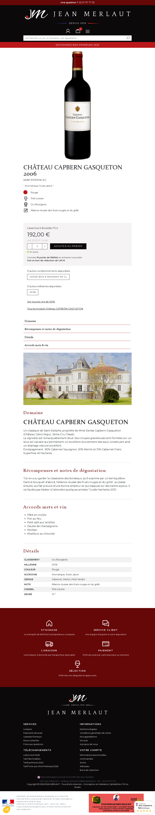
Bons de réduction (89, 770)
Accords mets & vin (36, 345)
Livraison (27, 729)
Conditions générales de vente (95, 733)
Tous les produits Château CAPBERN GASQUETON (55, 308)
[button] (6, 809)
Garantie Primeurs (32, 737)
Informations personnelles (93, 755)
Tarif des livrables (31, 759)
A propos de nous (89, 744)
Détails (29, 337)
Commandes (86, 759)
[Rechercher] (77, 38)
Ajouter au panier (68, 246)
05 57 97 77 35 (109, 781)
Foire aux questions (33, 744)
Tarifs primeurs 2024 (33, 762)
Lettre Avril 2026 (31, 755)
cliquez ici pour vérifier (105, 777)
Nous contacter (31, 740)
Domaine (30, 321)
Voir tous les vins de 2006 (41, 301)
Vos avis (84, 740)
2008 (33, 292)
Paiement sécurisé (32, 733)
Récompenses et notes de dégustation (48, 329)
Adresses (84, 766)
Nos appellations (88, 737)
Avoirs (83, 762)
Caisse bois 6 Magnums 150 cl (48, 277)
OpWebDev (115, 784)
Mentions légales (88, 729)
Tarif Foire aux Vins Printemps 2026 (40, 766)
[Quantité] (37, 246)
